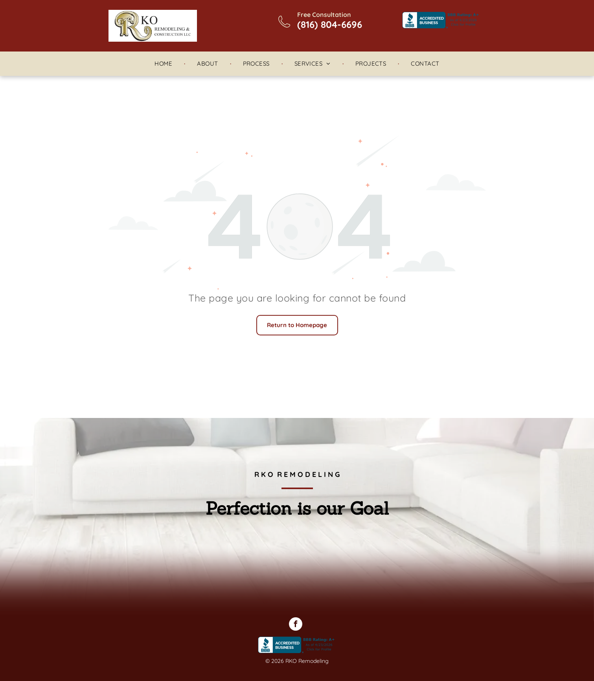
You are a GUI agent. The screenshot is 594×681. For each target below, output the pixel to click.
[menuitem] (164, 63)
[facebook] (295, 625)
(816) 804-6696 (329, 24)
